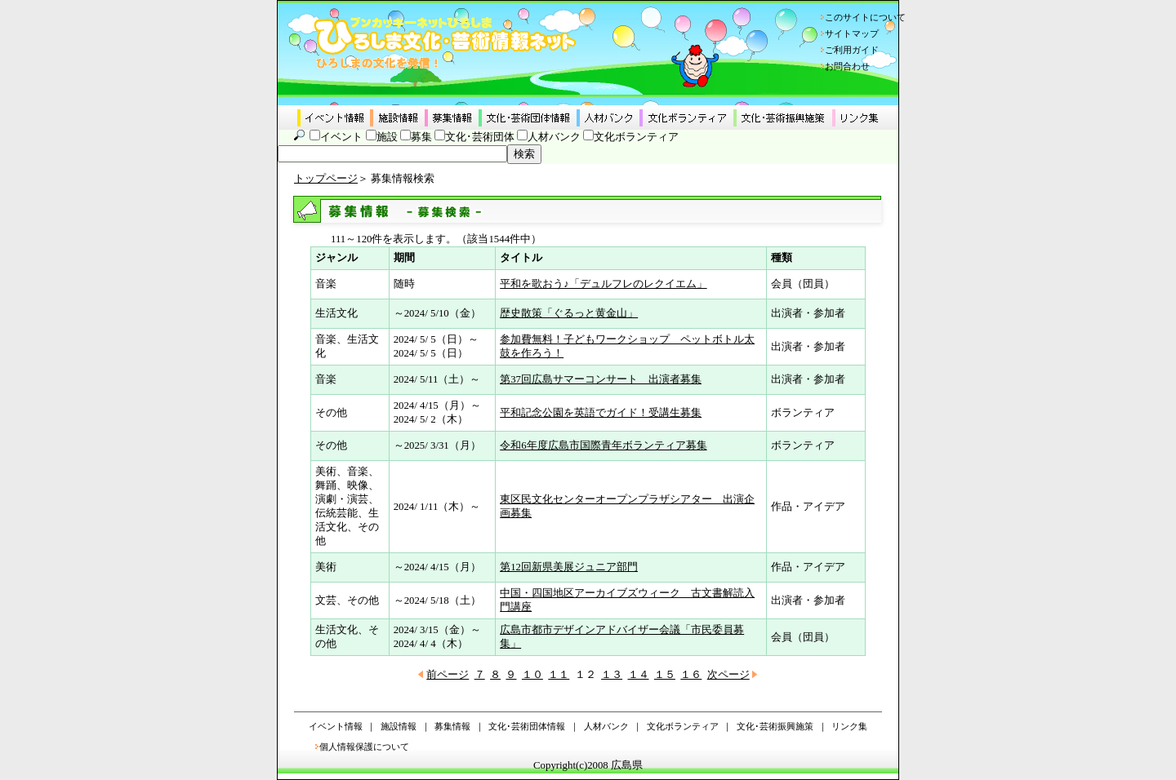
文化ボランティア (636, 137)
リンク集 (849, 726)
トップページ (326, 178)
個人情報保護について (364, 746)
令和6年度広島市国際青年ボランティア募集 (603, 445)
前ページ (447, 674)
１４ (638, 674)
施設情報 (398, 726)
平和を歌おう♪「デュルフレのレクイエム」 (603, 284)
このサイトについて (865, 17)
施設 (387, 137)
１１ (558, 674)
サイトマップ (852, 33)
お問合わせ (847, 66)
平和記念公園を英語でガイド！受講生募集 (601, 413)
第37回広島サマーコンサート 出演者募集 (601, 379)
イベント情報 (336, 726)
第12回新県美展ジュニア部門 (569, 567)
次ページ (728, 674)
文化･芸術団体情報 (526, 726)
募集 (421, 137)
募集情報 (452, 726)
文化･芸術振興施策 (775, 726)
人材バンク (554, 137)
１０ (532, 674)
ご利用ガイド (852, 50)
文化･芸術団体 (479, 137)
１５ (664, 674)
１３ (611, 674)
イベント (341, 137)
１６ (691, 674)
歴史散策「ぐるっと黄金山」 (569, 313)
